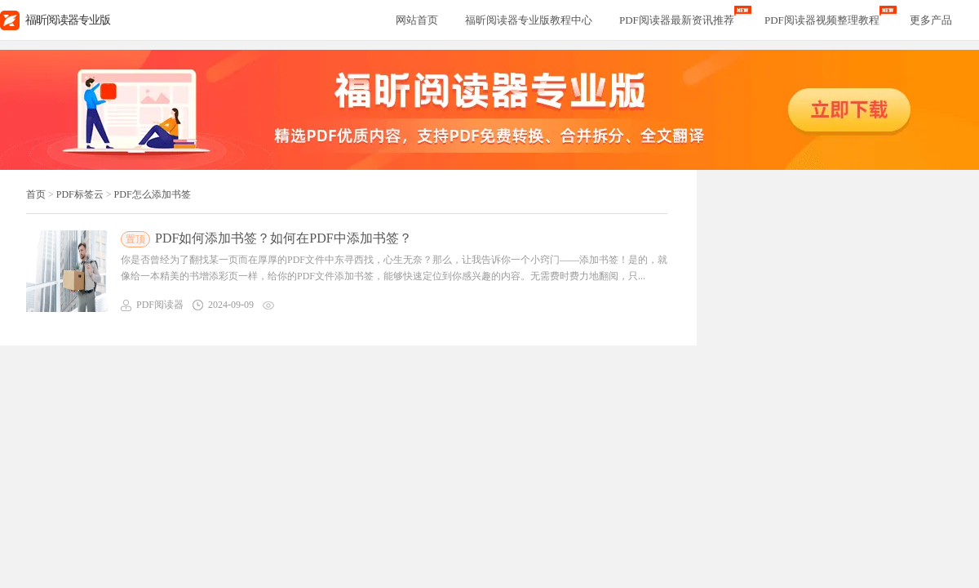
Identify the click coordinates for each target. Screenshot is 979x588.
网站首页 (417, 20)
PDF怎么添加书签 (152, 194)
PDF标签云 (80, 194)
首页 (36, 194)
